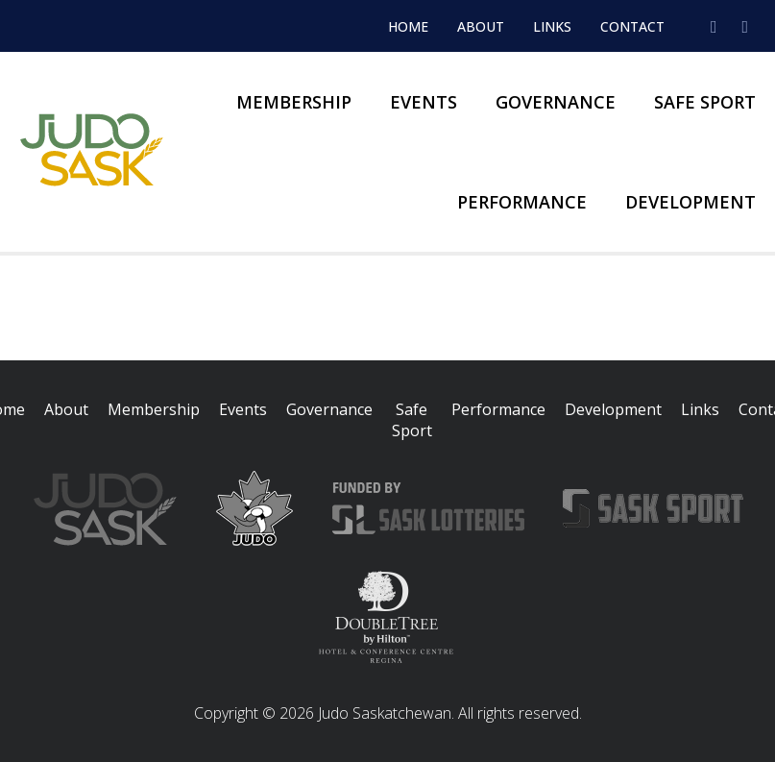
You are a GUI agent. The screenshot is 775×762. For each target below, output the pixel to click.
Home (408, 26)
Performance (522, 201)
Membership (293, 101)
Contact (632, 26)
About (480, 26)
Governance (556, 101)
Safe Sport (705, 101)
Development (690, 201)
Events (423, 101)
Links (552, 26)
